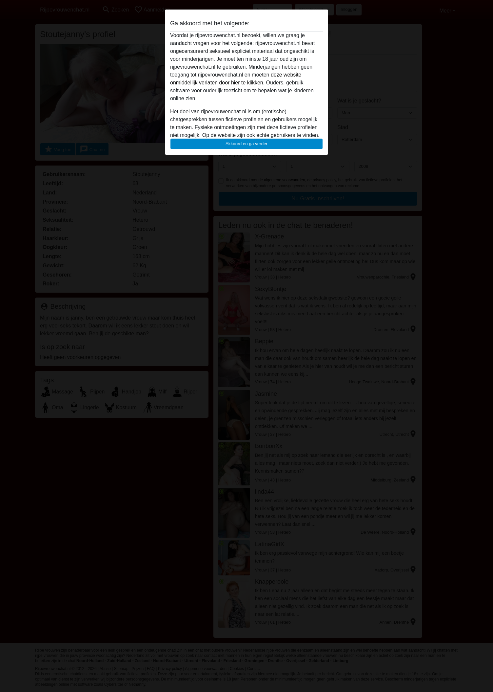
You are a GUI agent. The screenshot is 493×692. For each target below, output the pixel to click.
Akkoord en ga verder (246, 143)
